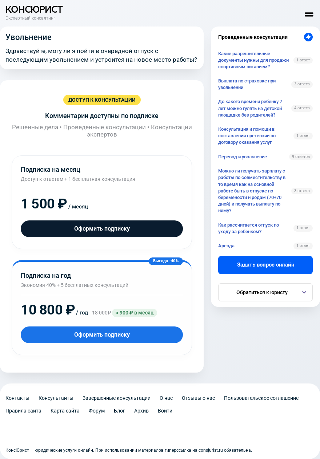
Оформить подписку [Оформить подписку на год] (102, 334)
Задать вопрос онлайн (265, 264)
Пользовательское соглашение (261, 398)
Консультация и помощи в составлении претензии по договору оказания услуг (247, 135)
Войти (165, 411)
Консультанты (56, 398)
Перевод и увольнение (242, 156)
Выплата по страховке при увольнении (247, 84)
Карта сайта (65, 411)
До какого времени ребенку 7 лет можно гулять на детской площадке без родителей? (250, 108)
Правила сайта (23, 411)
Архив (141, 411)
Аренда (226, 245)
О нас (166, 398)
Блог (119, 411)
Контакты (17, 398)
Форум (97, 411)
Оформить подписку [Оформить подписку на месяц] (102, 228)
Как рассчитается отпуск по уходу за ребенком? (248, 228)
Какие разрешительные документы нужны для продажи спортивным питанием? (253, 60)
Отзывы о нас (198, 398)
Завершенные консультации (117, 398)
